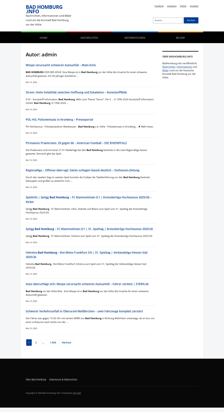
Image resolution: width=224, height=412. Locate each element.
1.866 (53, 346)
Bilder (180, 38)
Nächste (66, 346)
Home (43, 38)
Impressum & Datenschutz (63, 383)
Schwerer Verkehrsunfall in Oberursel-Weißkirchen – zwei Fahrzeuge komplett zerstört (88, 315)
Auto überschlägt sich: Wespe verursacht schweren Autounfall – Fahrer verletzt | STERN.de (91, 288)
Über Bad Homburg (36, 383)
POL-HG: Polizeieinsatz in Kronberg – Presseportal (61, 119)
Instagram (172, 6)
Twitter (183, 6)
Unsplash (194, 6)
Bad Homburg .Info (44, 9)
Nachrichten (89, 38)
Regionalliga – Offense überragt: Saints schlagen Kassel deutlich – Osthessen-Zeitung (86, 170)
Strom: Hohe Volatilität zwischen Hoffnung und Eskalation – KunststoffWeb (80, 92)
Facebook (159, 6)
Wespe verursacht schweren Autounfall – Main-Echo (63, 65)
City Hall (77, 397)
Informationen (134, 38)
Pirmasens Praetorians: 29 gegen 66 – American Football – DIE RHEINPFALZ (79, 143)
